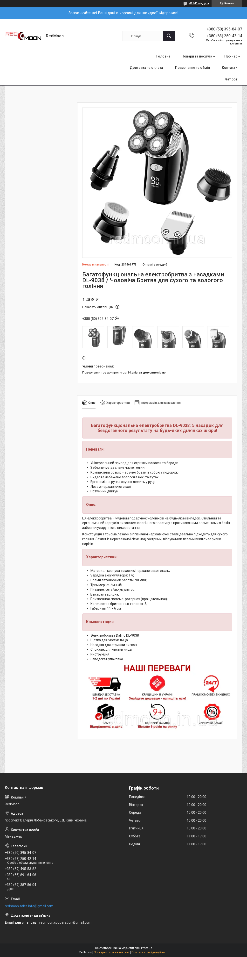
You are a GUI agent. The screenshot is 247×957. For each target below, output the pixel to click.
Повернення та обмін (192, 68)
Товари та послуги (197, 56)
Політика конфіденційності (149, 952)
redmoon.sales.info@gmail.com (29, 906)
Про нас (230, 56)
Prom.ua (146, 948)
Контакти (229, 68)
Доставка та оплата (146, 68)
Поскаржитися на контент (111, 952)
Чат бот (231, 79)
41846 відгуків (199, 3)
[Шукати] (169, 36)
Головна (163, 56)
